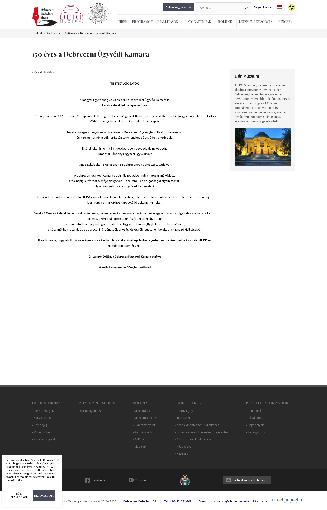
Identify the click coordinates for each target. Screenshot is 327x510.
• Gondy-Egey (184, 411)
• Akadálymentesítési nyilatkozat (197, 425)
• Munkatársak (142, 411)
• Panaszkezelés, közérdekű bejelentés (201, 432)
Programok (142, 21)
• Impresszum (184, 418)
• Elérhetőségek (43, 411)
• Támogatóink (255, 432)
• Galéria (138, 439)
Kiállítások (53, 33)
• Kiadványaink (142, 432)
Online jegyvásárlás (178, 7)
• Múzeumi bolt (42, 432)
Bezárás (55, 461)
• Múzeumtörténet (145, 418)
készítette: (260, 501)
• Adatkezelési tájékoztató (193, 439)
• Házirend (181, 454)
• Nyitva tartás (41, 418)
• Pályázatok (254, 418)
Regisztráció (262, 7)
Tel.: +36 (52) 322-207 (177, 501)
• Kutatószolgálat (43, 439)
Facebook (98, 480)
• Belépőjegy (40, 425)
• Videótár (139, 447)
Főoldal (37, 33)
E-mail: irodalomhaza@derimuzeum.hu (224, 501)
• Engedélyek (255, 425)
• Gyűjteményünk (144, 425)
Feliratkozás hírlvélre (249, 480)
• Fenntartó (253, 411)
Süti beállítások (19, 495)
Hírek (122, 21)
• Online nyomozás (90, 411)
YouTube (141, 480)
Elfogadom (44, 495)
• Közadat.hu (183, 447)
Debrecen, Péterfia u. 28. (140, 501)
